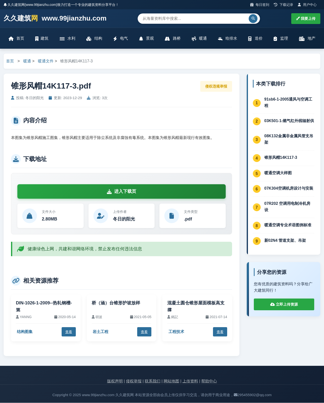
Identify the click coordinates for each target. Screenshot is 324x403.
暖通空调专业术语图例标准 (287, 225)
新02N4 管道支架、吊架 (285, 241)
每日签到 (259, 5)
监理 (281, 38)
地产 (307, 38)
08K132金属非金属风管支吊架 (288, 139)
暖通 (199, 38)
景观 (146, 38)
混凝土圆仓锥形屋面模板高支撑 (195, 306)
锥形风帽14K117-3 (280, 157)
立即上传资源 (284, 304)
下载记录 (283, 5)
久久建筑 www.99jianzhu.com (55, 18)
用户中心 (307, 5)
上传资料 (190, 381)
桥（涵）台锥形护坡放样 (116, 302)
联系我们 (152, 381)
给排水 (227, 38)
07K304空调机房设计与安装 (288, 188)
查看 (68, 332)
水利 (67, 38)
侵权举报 (134, 381)
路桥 (172, 38)
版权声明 (115, 381)
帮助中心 (209, 381)
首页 (16, 38)
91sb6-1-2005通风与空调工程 (288, 102)
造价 (255, 38)
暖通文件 (46, 61)
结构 (94, 38)
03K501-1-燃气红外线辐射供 (289, 121)
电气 (120, 38)
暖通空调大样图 (278, 173)
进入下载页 (121, 191)
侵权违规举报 (216, 86)
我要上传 (305, 18)
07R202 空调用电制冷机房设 (287, 207)
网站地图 (171, 381)
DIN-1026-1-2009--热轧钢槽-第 (44, 306)
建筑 (42, 38)
